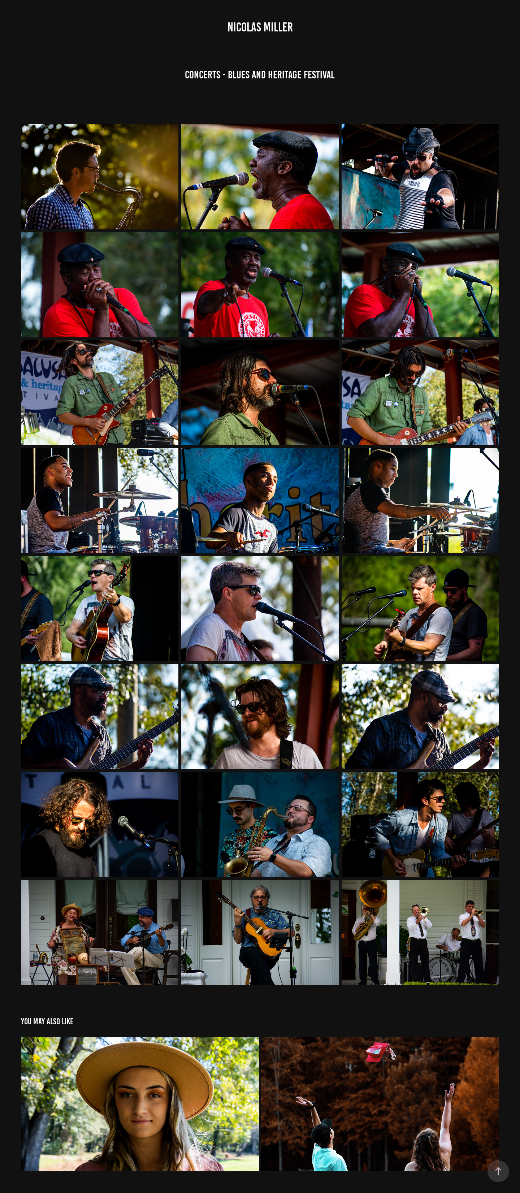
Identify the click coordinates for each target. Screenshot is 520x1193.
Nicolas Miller (260, 27)
